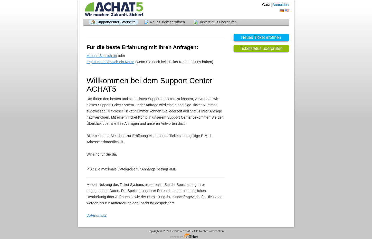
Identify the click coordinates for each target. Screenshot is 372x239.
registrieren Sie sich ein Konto (110, 62)
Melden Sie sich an (102, 56)
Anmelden (280, 5)
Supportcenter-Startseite (116, 22)
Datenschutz (97, 215)
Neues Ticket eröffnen (167, 22)
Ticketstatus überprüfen (218, 22)
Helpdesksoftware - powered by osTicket (186, 236)
